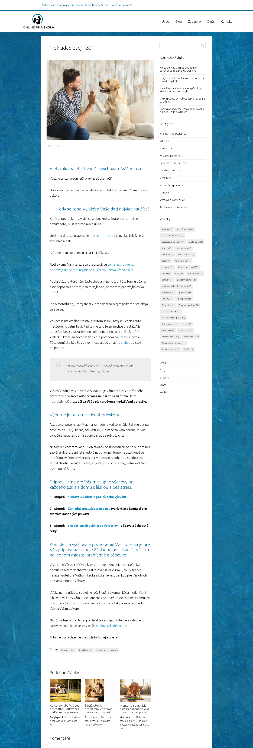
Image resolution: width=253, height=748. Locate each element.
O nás (211, 21)
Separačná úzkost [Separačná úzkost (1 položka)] (189, 305)
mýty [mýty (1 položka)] (179, 273)
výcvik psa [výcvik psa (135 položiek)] (191, 336)
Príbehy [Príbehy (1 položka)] (167, 299)
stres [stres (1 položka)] (187, 324)
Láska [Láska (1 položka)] (166, 273)
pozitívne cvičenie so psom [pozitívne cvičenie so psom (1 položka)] (176, 286)
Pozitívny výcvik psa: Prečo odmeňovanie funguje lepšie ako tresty (182, 110)
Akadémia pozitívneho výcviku (103, 497)
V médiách (165, 177)
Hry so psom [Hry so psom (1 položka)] (183, 248)
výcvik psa (114, 650)
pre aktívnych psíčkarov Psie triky (93, 525)
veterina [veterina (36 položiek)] (168, 330)
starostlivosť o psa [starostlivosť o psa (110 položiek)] (173, 318)
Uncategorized (168, 170)
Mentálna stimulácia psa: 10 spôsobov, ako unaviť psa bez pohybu (134, 709)
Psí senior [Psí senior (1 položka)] (168, 305)
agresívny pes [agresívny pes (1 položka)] (185, 229)
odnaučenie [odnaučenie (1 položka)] (194, 273)
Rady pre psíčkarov (170, 163)
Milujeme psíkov (168, 155)
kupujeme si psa (68, 650)
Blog (178, 21)
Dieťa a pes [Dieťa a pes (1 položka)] (196, 242)
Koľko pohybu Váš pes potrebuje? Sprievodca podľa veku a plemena (64, 709)
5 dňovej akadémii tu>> (112, 625)
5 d (70, 497)
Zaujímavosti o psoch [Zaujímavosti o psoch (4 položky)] (173, 343)
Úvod (165, 21)
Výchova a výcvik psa (171, 200)
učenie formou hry (102, 235)
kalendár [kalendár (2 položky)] (167, 254)
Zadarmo (194, 21)
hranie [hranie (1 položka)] (166, 248)
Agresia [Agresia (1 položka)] (167, 229)
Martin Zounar (167, 148)
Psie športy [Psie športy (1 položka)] (184, 299)
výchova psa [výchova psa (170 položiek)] (170, 336)
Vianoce (164, 192)
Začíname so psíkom (171, 207)
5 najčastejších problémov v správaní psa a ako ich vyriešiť (99, 709)
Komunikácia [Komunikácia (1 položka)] (182, 261)
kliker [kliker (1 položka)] (166, 261)
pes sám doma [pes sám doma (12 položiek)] (186, 280)
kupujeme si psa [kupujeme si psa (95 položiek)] (188, 267)
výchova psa (101, 650)
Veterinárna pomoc (170, 185)
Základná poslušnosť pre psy (89, 508)
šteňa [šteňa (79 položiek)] (188, 349)
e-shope (126, 342)
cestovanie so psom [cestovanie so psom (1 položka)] (173, 242)
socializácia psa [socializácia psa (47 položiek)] (171, 311)
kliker (163, 141)
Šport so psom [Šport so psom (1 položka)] (170, 349)
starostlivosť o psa (86, 650)
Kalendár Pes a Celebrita (173, 133)
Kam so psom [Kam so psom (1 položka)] (186, 254)
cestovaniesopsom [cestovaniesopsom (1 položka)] (172, 235)
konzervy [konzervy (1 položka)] (168, 267)
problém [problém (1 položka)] (185, 292)
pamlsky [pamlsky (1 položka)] (167, 280)
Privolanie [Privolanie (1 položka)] (168, 292)
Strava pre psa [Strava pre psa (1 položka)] (170, 324)
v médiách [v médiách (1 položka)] (185, 330)
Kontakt (226, 21)
